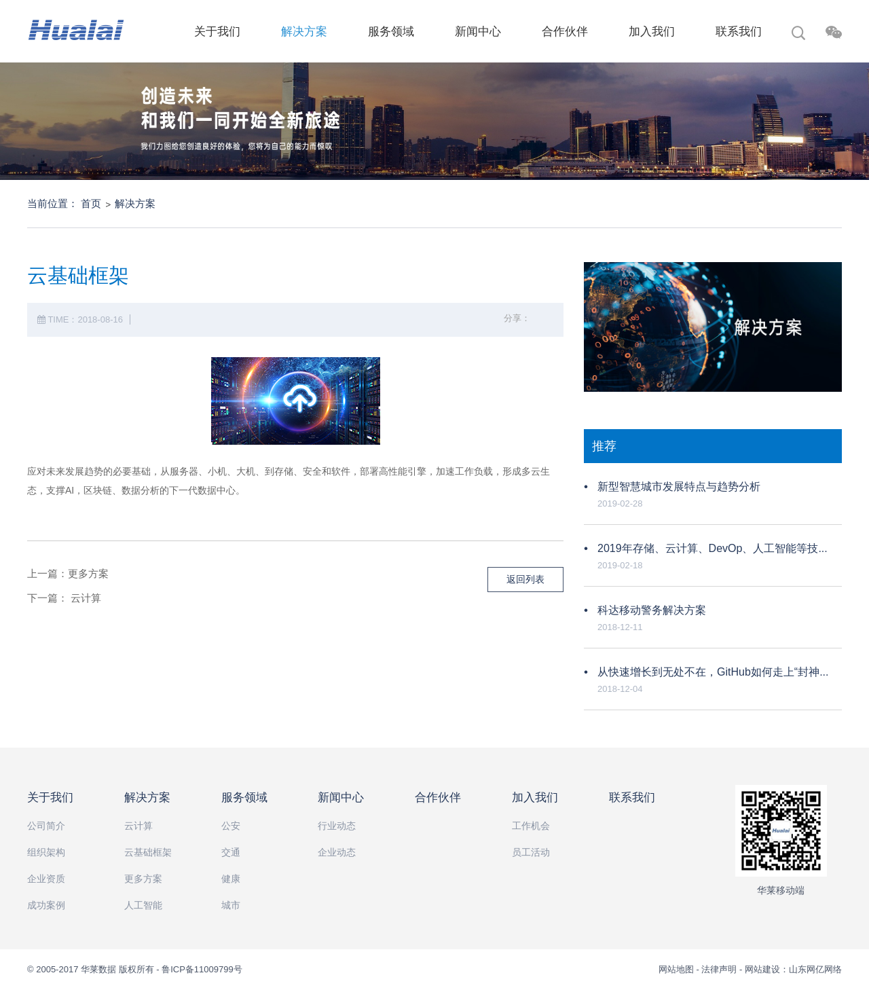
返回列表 (525, 579)
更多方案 (88, 573)
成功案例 (46, 905)
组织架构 (46, 852)
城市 (230, 905)
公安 (230, 825)
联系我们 (739, 31)
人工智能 (143, 905)
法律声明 (719, 969)
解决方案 (304, 31)
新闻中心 (478, 31)
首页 (91, 203)
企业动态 (337, 852)
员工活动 (531, 852)
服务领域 (391, 31)
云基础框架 (148, 852)
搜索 (798, 34)
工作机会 (531, 825)
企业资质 (46, 878)
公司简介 (46, 825)
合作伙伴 (565, 31)
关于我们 (217, 31)
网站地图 (678, 969)
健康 (230, 878)
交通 (230, 852)
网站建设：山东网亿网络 (793, 969)
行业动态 (337, 825)
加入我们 (652, 31)
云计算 (86, 598)
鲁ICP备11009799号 (202, 969)
